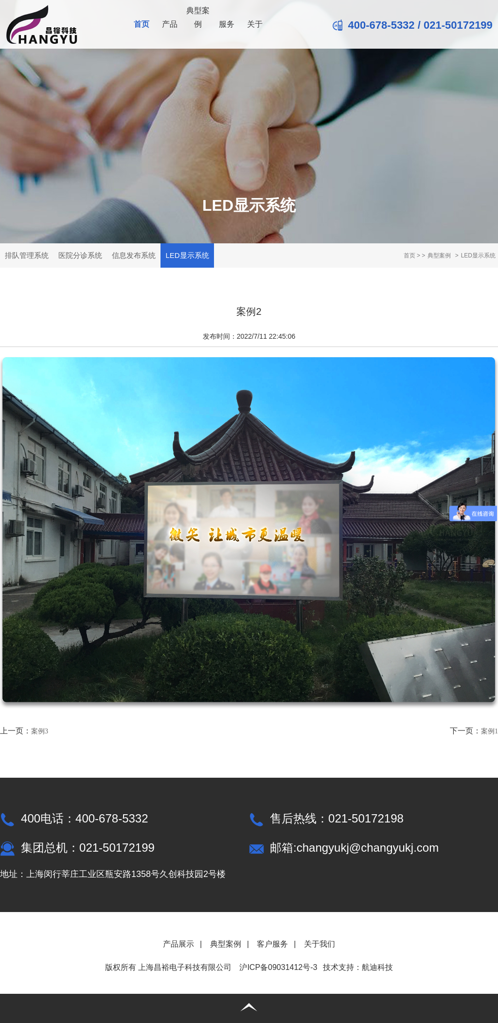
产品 (170, 24)
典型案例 (198, 17)
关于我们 (319, 944)
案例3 (39, 731)
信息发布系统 (134, 255)
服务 (226, 24)
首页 (141, 24)
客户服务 (272, 944)
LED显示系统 (187, 255)
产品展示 (178, 944)
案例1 (489, 731)
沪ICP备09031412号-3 (278, 967)
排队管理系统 (27, 255)
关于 (255, 24)
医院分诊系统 (80, 255)
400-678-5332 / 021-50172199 (413, 25)
